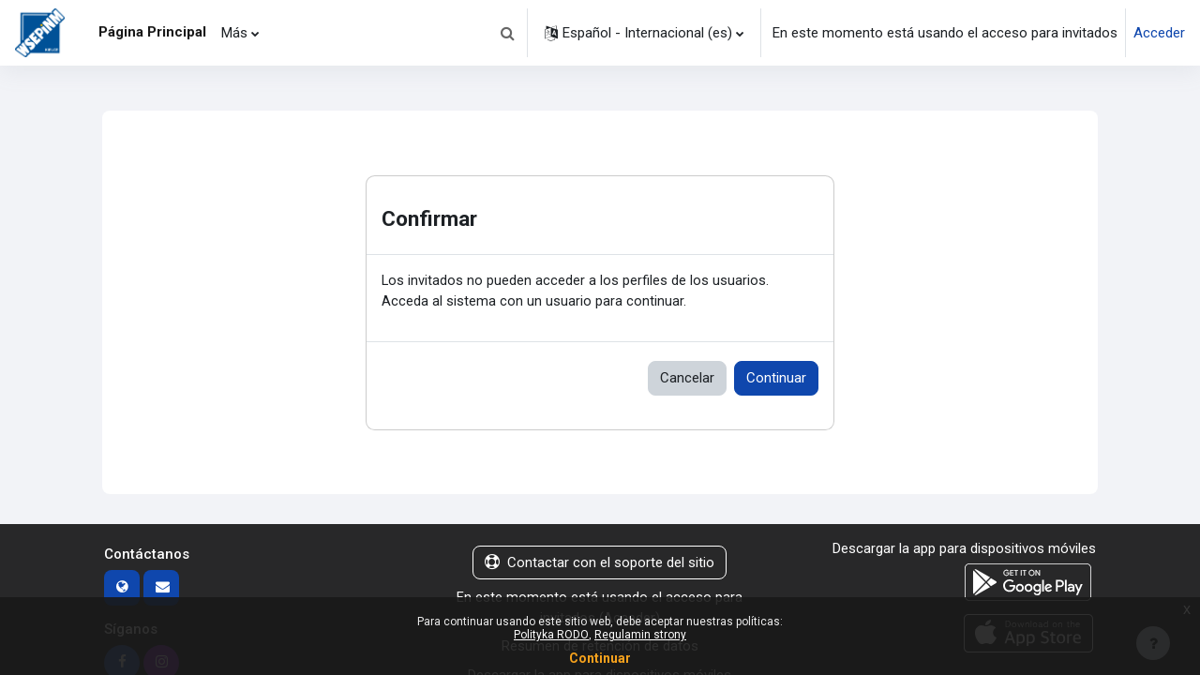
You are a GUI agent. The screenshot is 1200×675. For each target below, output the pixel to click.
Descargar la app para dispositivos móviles (964, 549)
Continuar (776, 378)
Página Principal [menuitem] (152, 31)
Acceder (1159, 32)
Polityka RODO (551, 634)
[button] (507, 33)
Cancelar (687, 378)
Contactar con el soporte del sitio (599, 563)
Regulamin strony (640, 634)
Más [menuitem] (234, 32)
